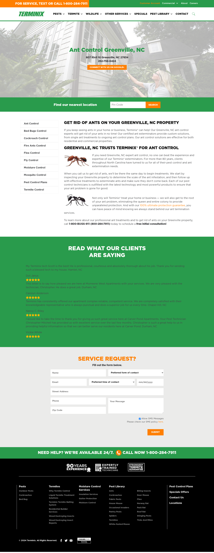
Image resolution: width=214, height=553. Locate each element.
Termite (75, 14)
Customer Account (150, 3)
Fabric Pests (115, 500)
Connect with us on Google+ (107, 67)
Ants (111, 491)
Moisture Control (34, 168)
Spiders (113, 517)
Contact (182, 14)
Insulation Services (88, 495)
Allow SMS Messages (152, 419)
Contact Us (176, 498)
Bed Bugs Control (35, 131)
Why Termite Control (59, 491)
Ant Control (31, 124)
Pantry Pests (115, 513)
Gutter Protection (88, 499)
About (184, 3)
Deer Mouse (143, 496)
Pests (59, 14)
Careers (194, 3)
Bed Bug (23, 500)
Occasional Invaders (119, 508)
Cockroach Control (36, 138)
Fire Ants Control (35, 146)
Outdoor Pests (26, 491)
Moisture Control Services (90, 488)
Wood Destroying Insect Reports (61, 522)
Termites (54, 486)
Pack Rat (141, 508)
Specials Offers (179, 492)
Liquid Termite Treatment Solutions (61, 497)
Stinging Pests (144, 517)
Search (153, 105)
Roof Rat (141, 513)
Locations (175, 503)
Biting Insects (144, 491)
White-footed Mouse (119, 525)
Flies (139, 500)
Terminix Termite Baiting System (61, 504)
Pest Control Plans (35, 182)
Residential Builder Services (58, 511)
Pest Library (161, 14)
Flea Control (32, 153)
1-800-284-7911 (75, 3)
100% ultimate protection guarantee (162, 205)
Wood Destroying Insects (61, 517)
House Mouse (115, 504)
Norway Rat (143, 504)
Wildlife (94, 14)
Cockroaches (25, 496)
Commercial (168, 3)
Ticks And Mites (145, 521)
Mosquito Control (35, 175)
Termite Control (34, 190)
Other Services (118, 14)
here (160, 422)
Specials (140, 14)
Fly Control (31, 160)
